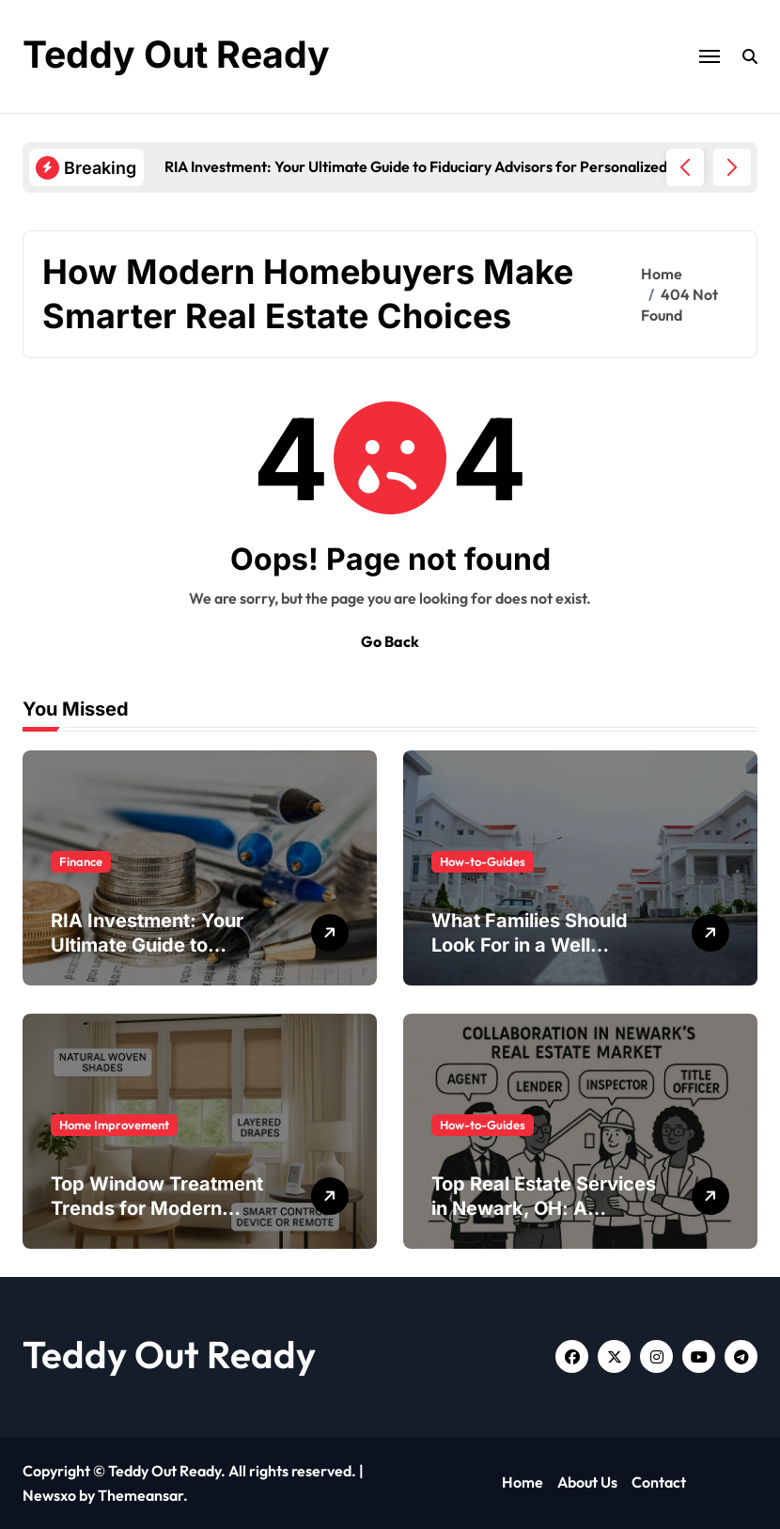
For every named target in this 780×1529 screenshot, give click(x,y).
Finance (80, 861)
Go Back (390, 641)
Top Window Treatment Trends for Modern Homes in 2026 (157, 1208)
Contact (659, 1482)
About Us (587, 1482)
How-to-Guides (482, 861)
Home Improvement (114, 1124)
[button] (732, 167)
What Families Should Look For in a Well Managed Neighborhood (542, 945)
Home (522, 1482)
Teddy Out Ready (179, 54)
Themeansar (140, 1495)
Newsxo (49, 1495)
